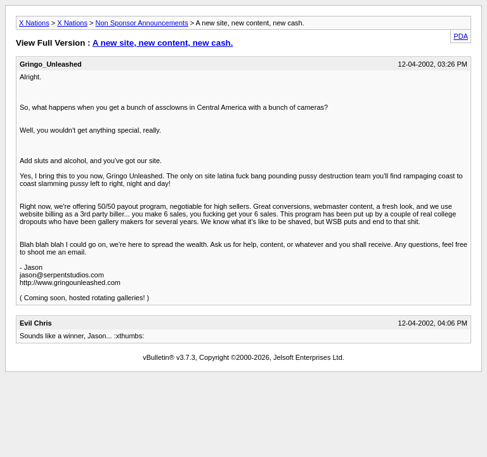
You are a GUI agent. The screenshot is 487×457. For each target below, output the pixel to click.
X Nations (34, 23)
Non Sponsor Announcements (142, 23)
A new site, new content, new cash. (163, 43)
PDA (460, 36)
